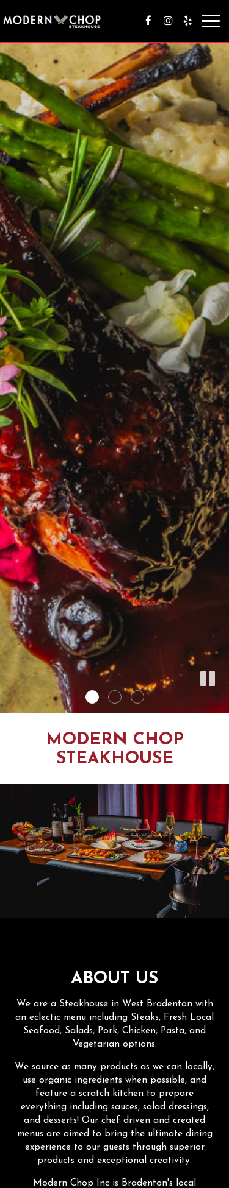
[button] (207, 679)
